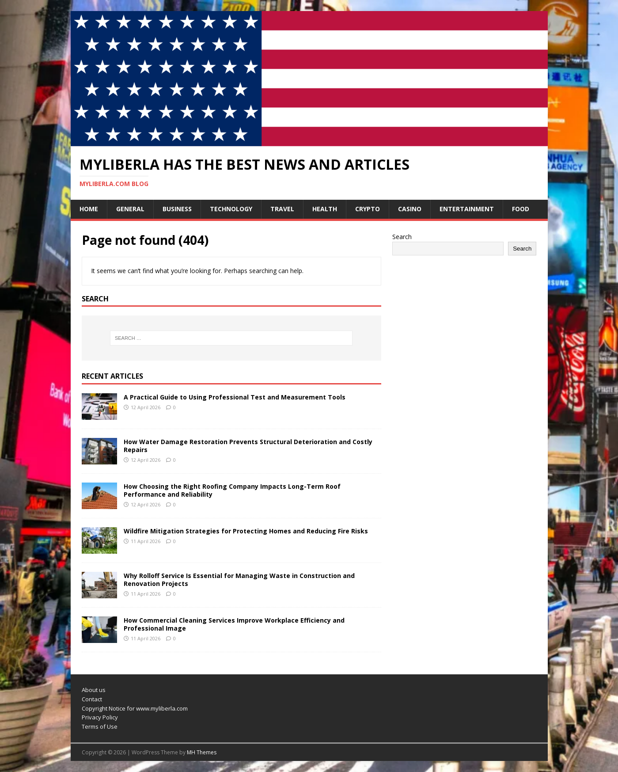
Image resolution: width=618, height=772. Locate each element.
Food (520, 209)
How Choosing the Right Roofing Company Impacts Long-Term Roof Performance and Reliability (232, 490)
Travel (282, 209)
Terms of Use (100, 726)
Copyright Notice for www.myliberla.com (135, 708)
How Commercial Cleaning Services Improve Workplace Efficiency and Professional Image (234, 624)
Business (177, 209)
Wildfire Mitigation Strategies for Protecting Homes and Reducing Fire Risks (246, 531)
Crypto (367, 209)
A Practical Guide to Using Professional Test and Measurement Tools (234, 397)
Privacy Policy (100, 717)
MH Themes (201, 752)
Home (89, 209)
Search (402, 236)
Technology (231, 209)
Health (324, 209)
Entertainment (467, 209)
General (130, 209)
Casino (409, 209)
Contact (92, 699)
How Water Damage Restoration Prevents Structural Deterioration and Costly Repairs (248, 445)
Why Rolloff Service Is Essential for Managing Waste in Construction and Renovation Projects (239, 579)
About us (94, 690)
